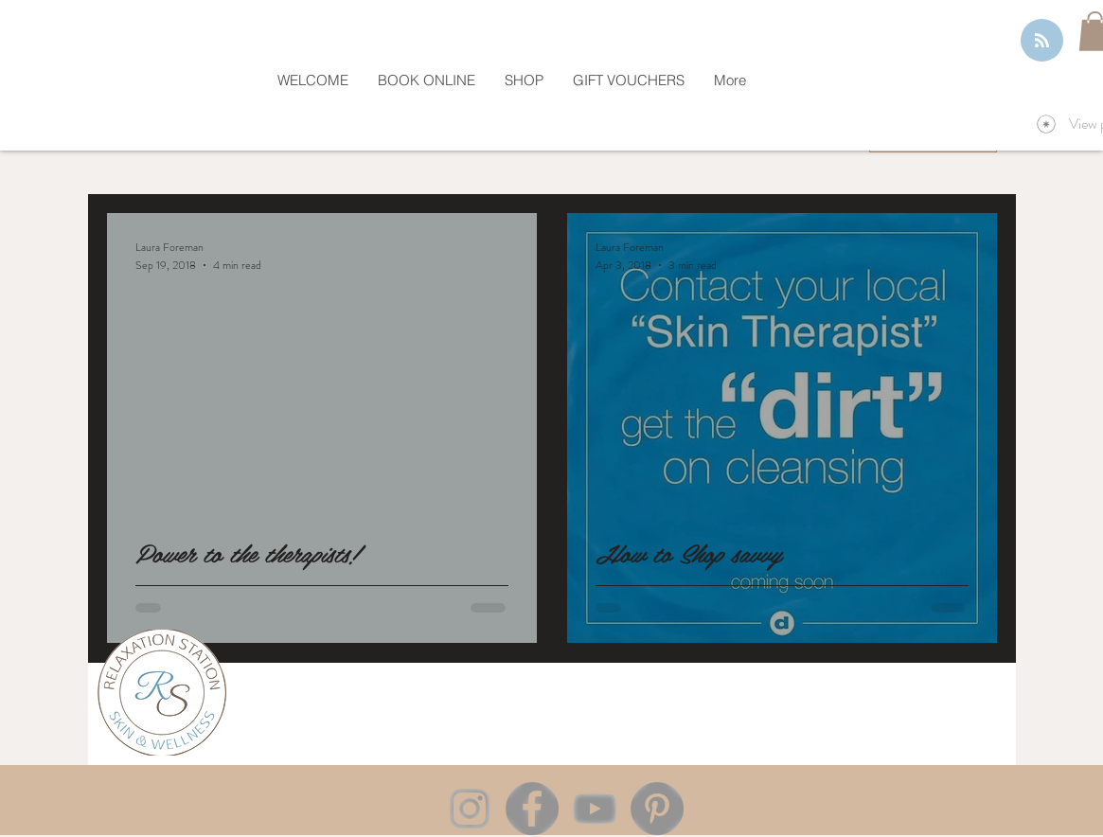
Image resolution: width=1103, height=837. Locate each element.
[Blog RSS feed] (1042, 41)
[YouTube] (594, 808)
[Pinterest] (657, 808)
